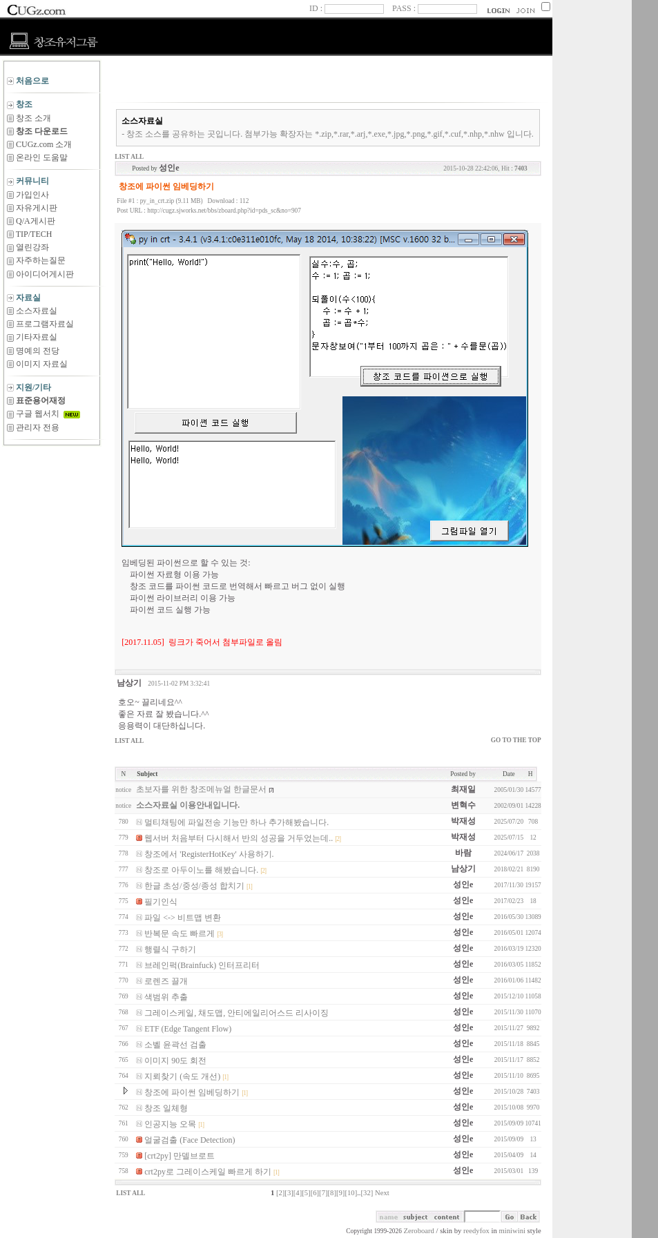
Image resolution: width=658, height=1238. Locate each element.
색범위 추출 (166, 997)
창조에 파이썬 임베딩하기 (192, 1092)
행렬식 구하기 (170, 949)
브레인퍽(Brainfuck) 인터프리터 (202, 965)
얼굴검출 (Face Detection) (189, 1140)
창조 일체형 (166, 1108)
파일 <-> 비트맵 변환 (182, 917)
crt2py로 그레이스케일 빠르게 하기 (207, 1172)
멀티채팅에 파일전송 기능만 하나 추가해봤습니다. (236, 822)
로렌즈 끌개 (166, 981)
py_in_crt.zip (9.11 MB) (171, 200)
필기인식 (160, 902)
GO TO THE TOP (516, 740)
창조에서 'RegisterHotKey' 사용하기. (208, 854)
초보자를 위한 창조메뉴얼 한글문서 (201, 789)
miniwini (512, 1231)
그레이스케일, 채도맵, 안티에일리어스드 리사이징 (236, 1013)
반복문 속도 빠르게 (179, 933)
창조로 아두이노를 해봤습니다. (201, 870)
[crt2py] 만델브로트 (179, 1156)
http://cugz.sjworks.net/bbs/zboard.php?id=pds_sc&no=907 (224, 210)
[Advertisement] (51, 480)
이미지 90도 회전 (175, 1060)
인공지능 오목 (170, 1124)
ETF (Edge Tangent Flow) (187, 1029)
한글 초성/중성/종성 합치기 (194, 886)
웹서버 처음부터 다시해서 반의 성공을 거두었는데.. (238, 838)
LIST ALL (129, 156)
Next (382, 1193)
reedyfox (476, 1231)
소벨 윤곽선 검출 (175, 1045)
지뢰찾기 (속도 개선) (182, 1076)
